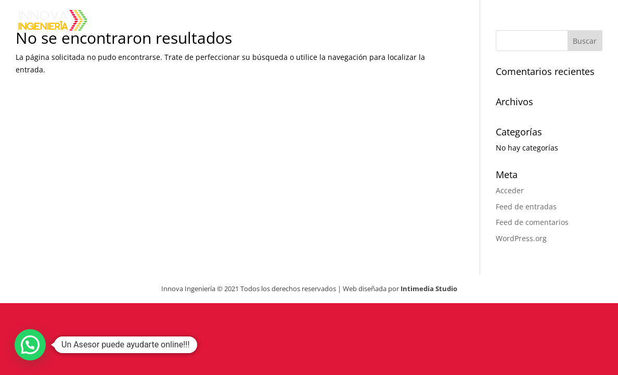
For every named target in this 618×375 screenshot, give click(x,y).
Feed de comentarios (532, 222)
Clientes (516, 22)
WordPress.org (521, 238)
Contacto (584, 22)
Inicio (251, 22)
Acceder (510, 190)
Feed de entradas (526, 206)
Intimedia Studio (429, 288)
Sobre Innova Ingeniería (344, 22)
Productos (446, 22)
